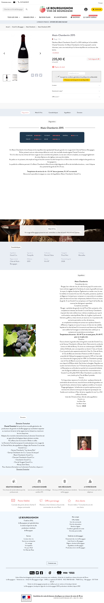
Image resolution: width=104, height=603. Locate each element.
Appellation (67, 112)
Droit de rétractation (75, 524)
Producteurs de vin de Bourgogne (75, 548)
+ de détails (55, 53)
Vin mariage (28, 543)
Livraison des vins (29, 539)
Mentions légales (75, 526)
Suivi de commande (75, 522)
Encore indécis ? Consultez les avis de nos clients (80, 506)
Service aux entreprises (28, 541)
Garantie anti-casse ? (76, 91)
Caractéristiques (53, 112)
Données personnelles (75, 531)
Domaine (79, 112)
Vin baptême (28, 545)
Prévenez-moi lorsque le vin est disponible (76, 80)
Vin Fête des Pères (28, 550)
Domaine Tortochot (22, 469)
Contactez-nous (52, 563)
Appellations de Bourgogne (75, 545)
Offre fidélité (75, 520)
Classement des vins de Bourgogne (75, 539)
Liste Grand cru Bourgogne (75, 541)
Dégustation (25, 112)
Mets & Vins (38, 112)
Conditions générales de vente (75, 529)
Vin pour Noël (28, 548)
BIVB (84, 406)
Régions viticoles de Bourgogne (75, 543)
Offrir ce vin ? (76, 97)
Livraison (76, 85)
